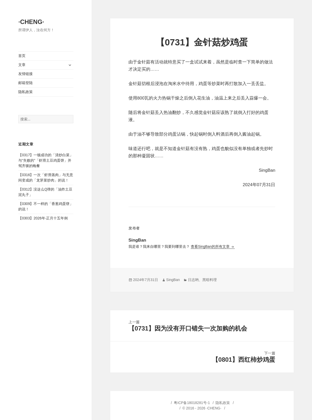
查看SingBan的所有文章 (211, 246)
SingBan (173, 280)
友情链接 (25, 74)
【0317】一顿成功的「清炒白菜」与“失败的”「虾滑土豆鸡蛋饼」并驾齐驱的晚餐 (45, 160)
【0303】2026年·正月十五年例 (43, 218)
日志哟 (193, 280)
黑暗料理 (209, 280)
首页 (21, 56)
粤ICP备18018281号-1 (192, 403)
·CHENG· (31, 21)
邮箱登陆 (25, 83)
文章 (21, 65)
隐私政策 (25, 92)
